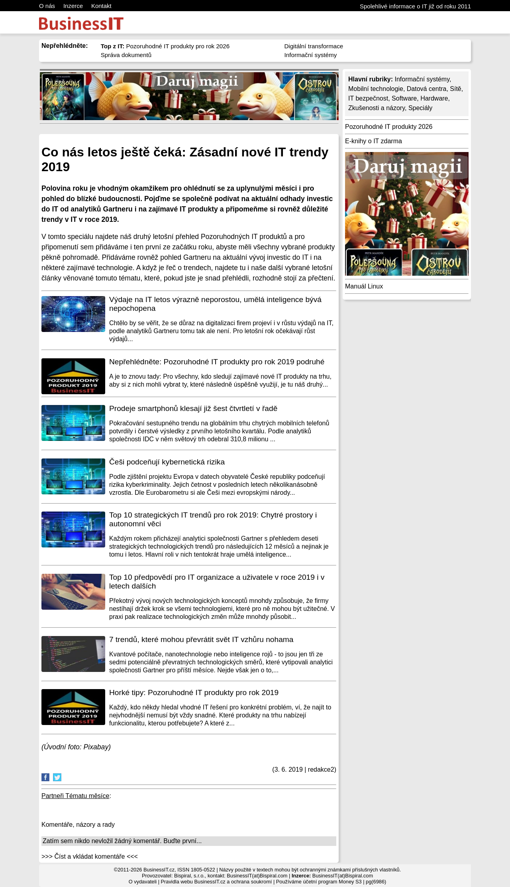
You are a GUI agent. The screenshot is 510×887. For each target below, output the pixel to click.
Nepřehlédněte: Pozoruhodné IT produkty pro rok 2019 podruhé (216, 362)
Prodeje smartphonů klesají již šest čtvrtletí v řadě (193, 408)
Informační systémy (310, 54)
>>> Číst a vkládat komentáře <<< (89, 856)
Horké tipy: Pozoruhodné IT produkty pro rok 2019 (194, 692)
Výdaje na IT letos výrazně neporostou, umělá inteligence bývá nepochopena (215, 303)
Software (404, 98)
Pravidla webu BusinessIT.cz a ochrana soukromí (216, 882)
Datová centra (427, 88)
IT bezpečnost (368, 98)
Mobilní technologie (375, 88)
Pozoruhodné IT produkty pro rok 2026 (165, 46)
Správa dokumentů (126, 54)
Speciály (420, 108)
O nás (47, 5)
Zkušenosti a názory (376, 108)
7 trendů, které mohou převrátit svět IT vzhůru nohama (201, 639)
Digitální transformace (313, 46)
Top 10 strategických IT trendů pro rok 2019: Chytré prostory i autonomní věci (213, 519)
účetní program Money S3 (332, 882)
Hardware (434, 98)
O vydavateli (143, 882)
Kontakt (101, 5)
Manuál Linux (364, 286)
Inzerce (73, 5)
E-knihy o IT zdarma (373, 141)
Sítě (455, 88)
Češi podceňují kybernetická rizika (167, 462)
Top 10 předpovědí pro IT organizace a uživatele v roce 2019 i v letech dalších (216, 581)
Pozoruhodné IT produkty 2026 (388, 126)
